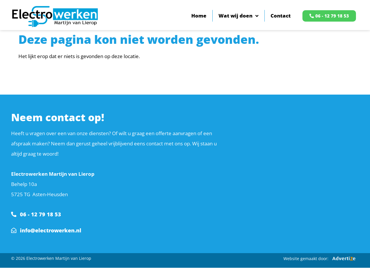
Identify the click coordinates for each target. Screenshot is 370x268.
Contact (281, 15)
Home (198, 15)
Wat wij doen (238, 16)
